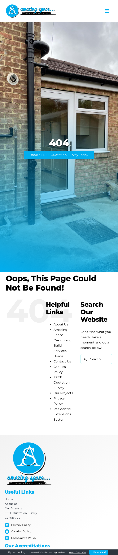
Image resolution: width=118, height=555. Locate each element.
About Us (61, 324)
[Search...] (96, 359)
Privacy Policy (21, 525)
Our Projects (63, 393)
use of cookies (77, 552)
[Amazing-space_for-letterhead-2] (31, 5)
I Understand (99, 552)
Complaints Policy (23, 538)
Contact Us (62, 361)
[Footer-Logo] (29, 441)
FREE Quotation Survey (62, 382)
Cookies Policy (21, 531)
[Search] (85, 359)
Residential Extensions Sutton (62, 414)
